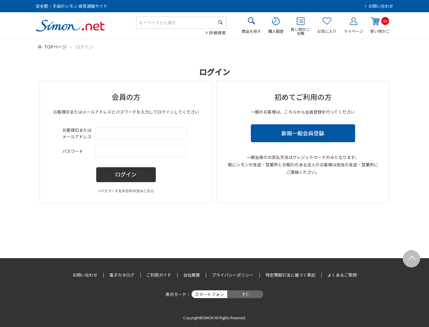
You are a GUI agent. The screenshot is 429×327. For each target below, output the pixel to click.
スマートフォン (209, 294)
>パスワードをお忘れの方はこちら (126, 190)
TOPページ (55, 47)
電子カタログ (121, 275)
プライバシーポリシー (233, 275)
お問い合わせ (380, 6)
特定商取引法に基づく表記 (290, 275)
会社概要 (191, 275)
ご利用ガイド (158, 275)
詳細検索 (217, 33)
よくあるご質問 (342, 275)
